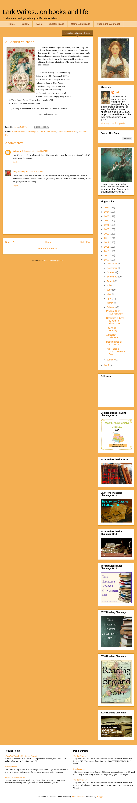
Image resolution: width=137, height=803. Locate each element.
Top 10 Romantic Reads (67, 131)
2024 (107, 212)
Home (11, 24)
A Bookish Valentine (112, 336)
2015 (107, 251)
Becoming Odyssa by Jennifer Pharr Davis (115, 321)
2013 (107, 260)
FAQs (39, 24)
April (109, 298)
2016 (107, 247)
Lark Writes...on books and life (45, 11)
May (109, 294)
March (110, 303)
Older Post (85, 242)
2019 (107, 233)
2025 (107, 207)
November (112, 268)
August (110, 281)
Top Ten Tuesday (80, 756)
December (112, 263)
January (111, 359)
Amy (15, 171)
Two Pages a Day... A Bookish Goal (115, 352)
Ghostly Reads (56, 24)
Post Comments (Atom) (53, 260)
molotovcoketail (78, 796)
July (109, 285)
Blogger (100, 796)
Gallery (25, 24)
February (111, 307)
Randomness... (79, 769)
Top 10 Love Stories (48, 131)
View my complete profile (113, 123)
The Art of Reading (111, 329)
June (109, 289)
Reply (15, 162)
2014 (107, 255)
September (112, 276)
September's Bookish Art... (16, 777)
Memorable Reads (80, 24)
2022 (107, 220)
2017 (107, 242)
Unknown (17, 151)
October (111, 272)
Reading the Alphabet (108, 24)
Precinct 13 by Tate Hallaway (114, 312)
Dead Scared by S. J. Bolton (114, 343)
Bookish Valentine (19, 131)
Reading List (33, 131)
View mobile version (47, 247)
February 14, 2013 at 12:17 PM (35, 151)
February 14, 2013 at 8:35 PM (30, 171)
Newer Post (11, 242)
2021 (107, 225)
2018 (107, 238)
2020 (107, 229)
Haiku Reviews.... (12, 766)
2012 (107, 365)
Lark (117, 92)
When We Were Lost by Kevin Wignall (21, 756)
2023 (107, 216)
